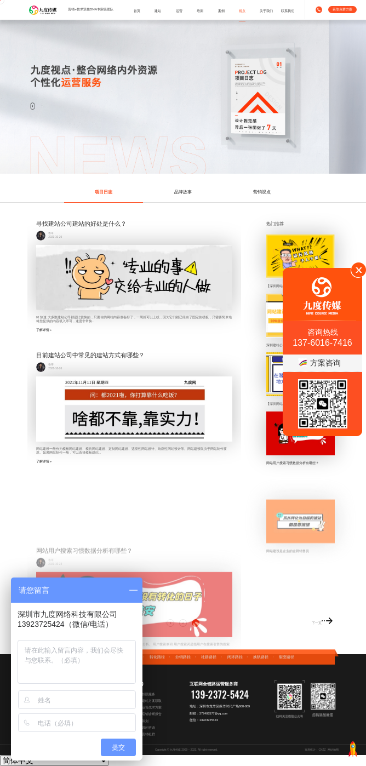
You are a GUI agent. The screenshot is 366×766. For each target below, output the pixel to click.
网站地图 (333, 749)
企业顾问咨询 (145, 727)
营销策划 (141, 721)
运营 (179, 11)
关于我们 (266, 11)
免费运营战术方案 (148, 707)
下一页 (322, 620)
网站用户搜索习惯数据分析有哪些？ (292, 463)
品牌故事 (183, 192)
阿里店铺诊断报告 (148, 714)
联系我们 (287, 11)
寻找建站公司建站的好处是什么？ (81, 223)
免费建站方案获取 (148, 700)
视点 (242, 11)
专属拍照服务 (145, 694)
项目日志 (103, 192)
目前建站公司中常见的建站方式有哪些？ (90, 355)
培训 (200, 11)
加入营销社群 (145, 734)
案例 (221, 11)
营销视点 (262, 192)
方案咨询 (319, 363)
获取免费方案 (342, 9)
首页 (137, 11)
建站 (158, 11)
